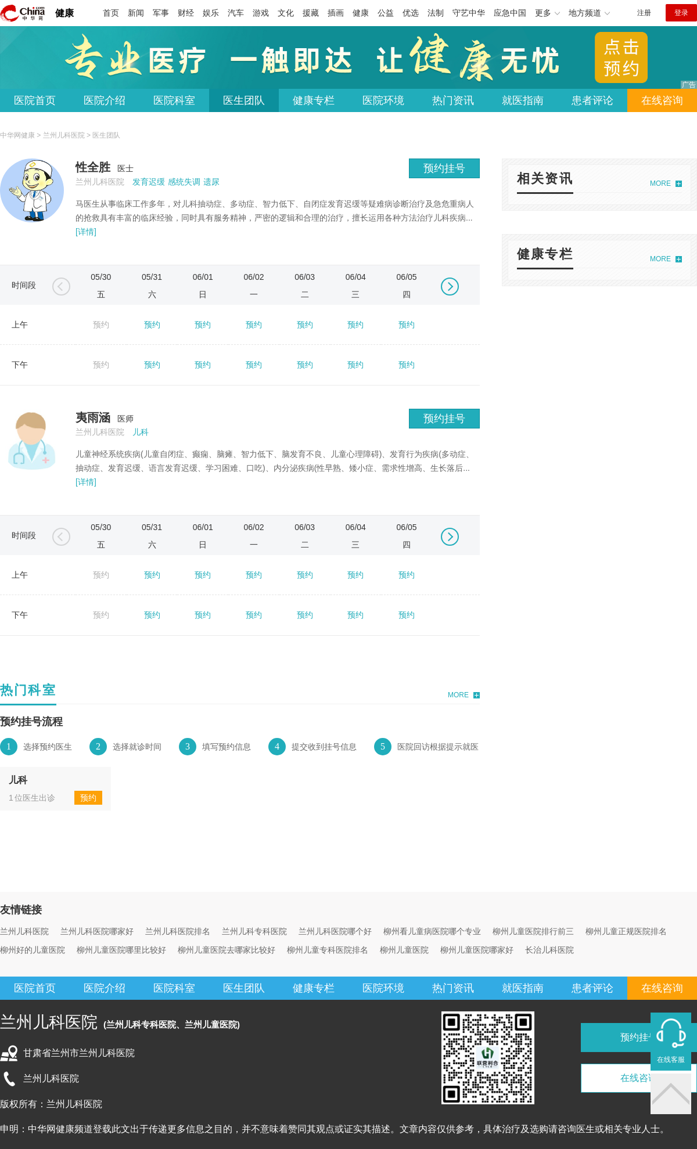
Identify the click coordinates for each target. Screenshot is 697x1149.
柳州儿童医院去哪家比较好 (226, 950)
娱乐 (211, 12)
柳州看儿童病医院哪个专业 (432, 931)
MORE (458, 695)
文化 (286, 12)
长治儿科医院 (549, 950)
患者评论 (592, 100)
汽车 (236, 12)
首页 (111, 12)
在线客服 (671, 1060)
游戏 (261, 12)
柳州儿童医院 (404, 950)
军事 (161, 12)
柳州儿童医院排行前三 (533, 931)
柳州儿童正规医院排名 (626, 931)
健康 (64, 13)
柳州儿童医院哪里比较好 (121, 950)
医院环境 (383, 100)
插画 (336, 12)
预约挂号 (444, 168)
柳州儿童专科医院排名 (327, 950)
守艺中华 (468, 12)
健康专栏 (314, 100)
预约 (152, 324)
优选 (411, 12)
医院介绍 (104, 100)
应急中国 (510, 12)
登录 (681, 13)
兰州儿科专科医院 (254, 931)
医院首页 (35, 100)
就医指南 (523, 100)
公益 (386, 12)
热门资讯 (453, 100)
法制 (435, 12)
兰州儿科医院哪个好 (335, 931)
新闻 (136, 12)
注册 (644, 13)
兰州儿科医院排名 (177, 931)
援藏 (311, 12)
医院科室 (174, 100)
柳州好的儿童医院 (32, 950)
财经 (186, 12)
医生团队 (244, 100)
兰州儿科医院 (64, 135)
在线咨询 (662, 100)
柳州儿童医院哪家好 (476, 950)
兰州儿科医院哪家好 (97, 931)
